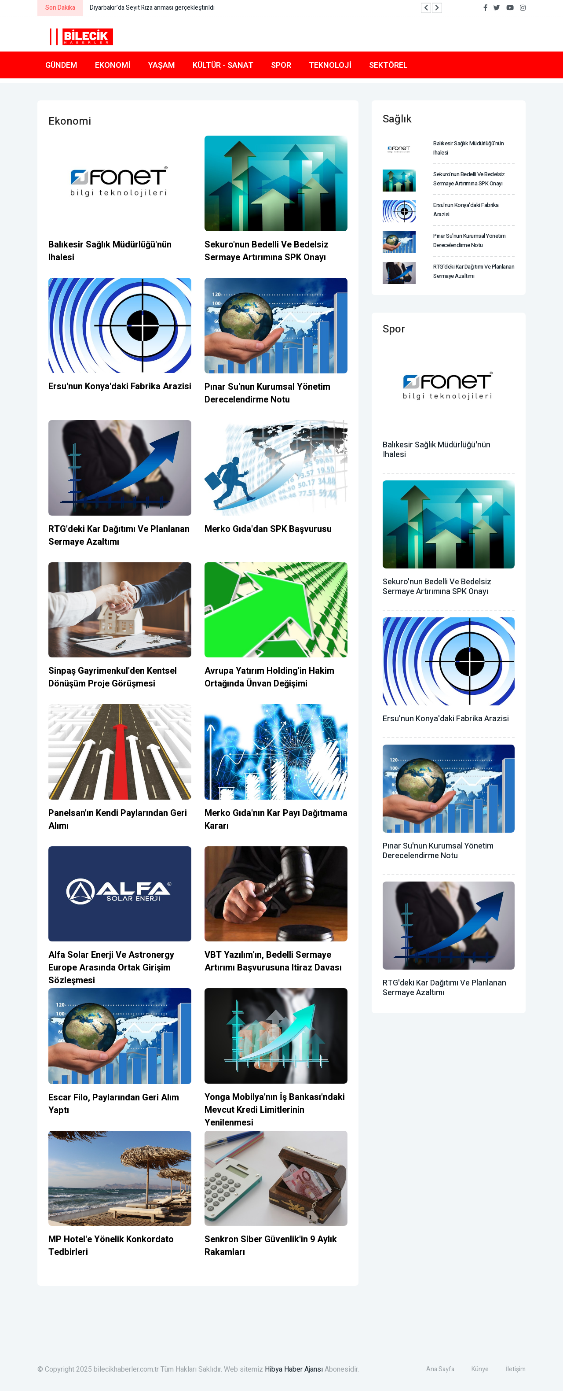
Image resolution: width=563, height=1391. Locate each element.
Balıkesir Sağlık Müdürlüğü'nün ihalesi (436, 450)
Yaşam (161, 65)
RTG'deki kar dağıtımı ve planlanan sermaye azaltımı (119, 535)
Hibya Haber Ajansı (294, 1369)
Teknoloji (330, 65)
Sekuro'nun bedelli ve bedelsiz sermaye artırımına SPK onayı (267, 251)
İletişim (516, 1369)
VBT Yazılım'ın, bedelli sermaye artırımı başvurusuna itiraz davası (273, 961)
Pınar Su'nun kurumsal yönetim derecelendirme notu (267, 393)
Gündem (61, 65)
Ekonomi (113, 65)
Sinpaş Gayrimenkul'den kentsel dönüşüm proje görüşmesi (112, 677)
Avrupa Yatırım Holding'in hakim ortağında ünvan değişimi (269, 677)
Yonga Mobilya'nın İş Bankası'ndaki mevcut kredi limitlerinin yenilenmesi (275, 1110)
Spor (281, 65)
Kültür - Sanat (223, 65)
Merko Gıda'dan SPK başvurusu (268, 529)
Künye (480, 1369)
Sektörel (388, 65)
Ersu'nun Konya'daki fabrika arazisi (119, 386)
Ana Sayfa (440, 1369)
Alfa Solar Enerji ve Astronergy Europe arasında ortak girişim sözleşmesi (111, 967)
